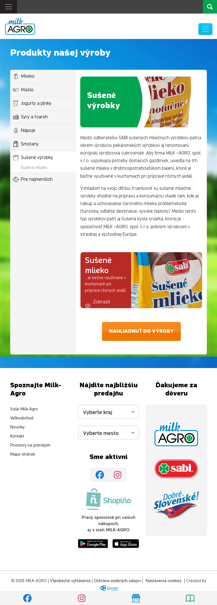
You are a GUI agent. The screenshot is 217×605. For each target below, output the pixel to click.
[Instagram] (117, 475)
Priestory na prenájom (30, 445)
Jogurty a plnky (32, 103)
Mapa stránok (22, 454)
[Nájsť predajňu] (135, 598)
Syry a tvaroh (30, 117)
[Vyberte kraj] (108, 412)
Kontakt (17, 436)
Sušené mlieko (34, 168)
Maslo (23, 90)
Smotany (26, 144)
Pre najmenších (33, 179)
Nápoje (24, 130)
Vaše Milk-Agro (24, 409)
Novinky (17, 427)
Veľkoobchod (21, 418)
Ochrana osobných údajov (117, 581)
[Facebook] (100, 475)
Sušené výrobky (33, 157)
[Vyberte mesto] (108, 433)
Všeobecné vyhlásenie (70, 581)
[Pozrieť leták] (190, 598)
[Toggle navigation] (8, 7)
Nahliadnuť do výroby (141, 331)
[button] (106, 306)
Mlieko (23, 76)
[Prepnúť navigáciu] (205, 29)
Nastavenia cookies (163, 581)
